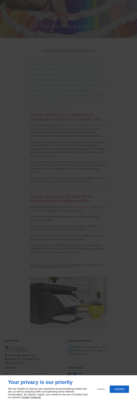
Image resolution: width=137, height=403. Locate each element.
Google (25, 397)
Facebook (35, 397)
